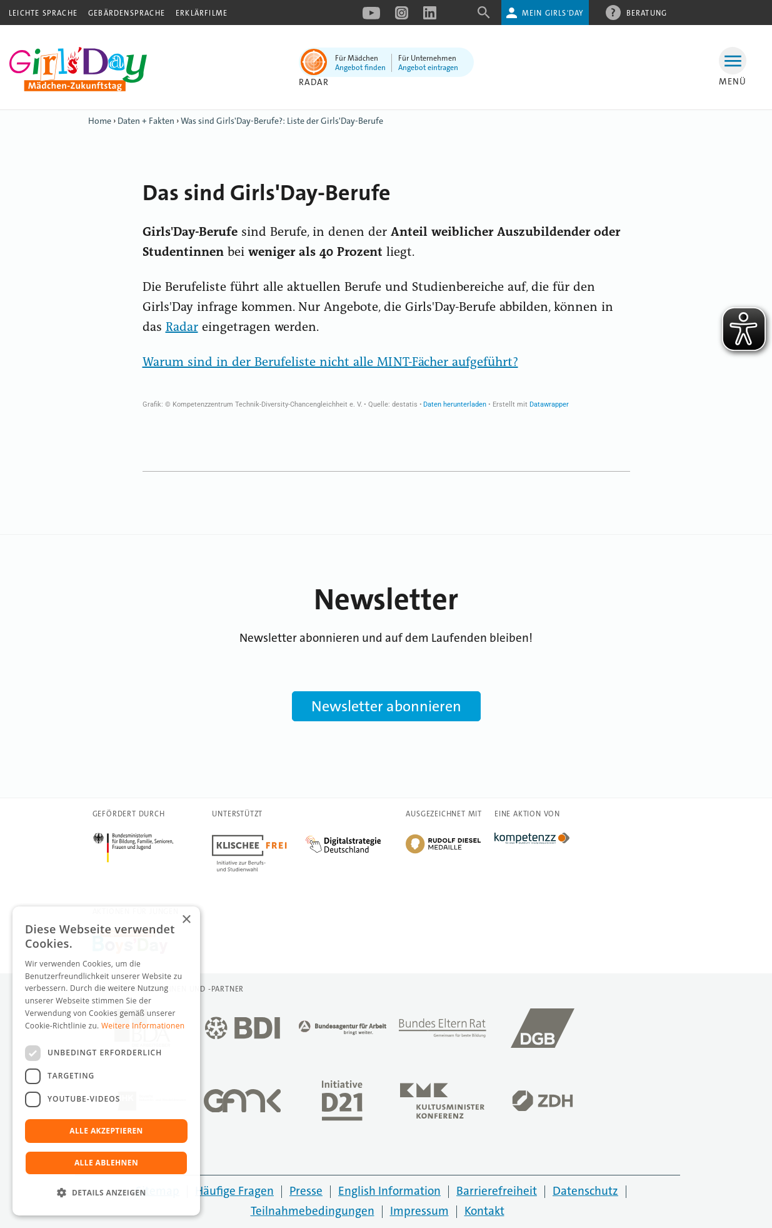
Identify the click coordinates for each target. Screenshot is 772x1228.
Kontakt (484, 1211)
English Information (389, 1191)
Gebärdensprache (126, 13)
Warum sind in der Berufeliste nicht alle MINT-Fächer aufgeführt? (330, 363)
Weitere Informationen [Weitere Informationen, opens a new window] (143, 1025)
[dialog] (106, 1060)
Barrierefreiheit (496, 1191)
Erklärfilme (202, 13)
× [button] (186, 920)
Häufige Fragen (234, 1191)
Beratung (647, 12)
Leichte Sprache (43, 13)
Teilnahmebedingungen (312, 1211)
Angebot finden (360, 68)
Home (99, 120)
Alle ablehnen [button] (106, 1162)
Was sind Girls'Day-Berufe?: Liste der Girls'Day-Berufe (282, 120)
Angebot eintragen (428, 68)
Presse (306, 1191)
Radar (314, 82)
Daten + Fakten (146, 120)
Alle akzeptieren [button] (106, 1130)
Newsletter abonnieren (386, 706)
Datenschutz (585, 1191)
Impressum (419, 1211)
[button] (106, 1193)
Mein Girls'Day (553, 13)
